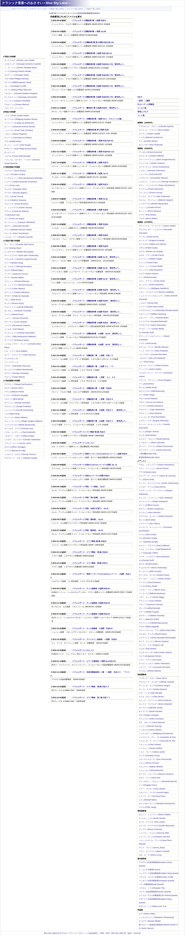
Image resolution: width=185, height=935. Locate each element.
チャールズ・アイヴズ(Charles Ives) (18, 428)
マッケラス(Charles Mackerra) (151, 406)
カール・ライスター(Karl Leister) (152, 822)
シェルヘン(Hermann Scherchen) (152, 171)
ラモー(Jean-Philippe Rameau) (16, 79)
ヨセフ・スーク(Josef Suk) (149, 778)
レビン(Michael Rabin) (148, 800)
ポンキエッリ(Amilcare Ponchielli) (17, 311)
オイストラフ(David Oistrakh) (150, 711)
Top (50, 13)
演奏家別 (96, 13)
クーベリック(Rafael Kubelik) (150, 259)
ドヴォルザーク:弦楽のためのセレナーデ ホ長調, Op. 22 (94, 465)
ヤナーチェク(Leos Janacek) (15, 322)
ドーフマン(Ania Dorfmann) (150, 582)
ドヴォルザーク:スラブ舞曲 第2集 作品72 (88, 432)
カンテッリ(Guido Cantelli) (149, 134)
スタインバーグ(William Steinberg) (152, 314)
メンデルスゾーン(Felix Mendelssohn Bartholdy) (23, 178)
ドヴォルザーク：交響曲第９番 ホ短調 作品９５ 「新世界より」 (99, 410)
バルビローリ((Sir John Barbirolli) (152, 358)
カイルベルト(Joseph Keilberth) (151, 156)
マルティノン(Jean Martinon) (150, 413)
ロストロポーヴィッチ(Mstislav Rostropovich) (157, 803)
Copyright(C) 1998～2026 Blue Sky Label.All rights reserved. (114, 933)
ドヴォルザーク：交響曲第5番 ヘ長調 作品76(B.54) (92, 141)
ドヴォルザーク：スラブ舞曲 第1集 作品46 (89, 541)
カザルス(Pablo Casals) (148, 248)
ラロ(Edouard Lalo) (12, 215)
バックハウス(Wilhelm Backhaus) (152, 593)
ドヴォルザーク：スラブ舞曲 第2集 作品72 (90, 563)
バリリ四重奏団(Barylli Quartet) (151, 884)
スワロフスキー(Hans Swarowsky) (152, 325)
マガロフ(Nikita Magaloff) (149, 627)
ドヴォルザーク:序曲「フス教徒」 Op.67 (88, 487)
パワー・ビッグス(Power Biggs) (151, 597)
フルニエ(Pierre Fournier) (149, 763)
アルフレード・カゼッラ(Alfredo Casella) (20, 458)
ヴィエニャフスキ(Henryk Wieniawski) (19, 333)
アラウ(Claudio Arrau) (147, 472)
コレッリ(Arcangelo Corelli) (15, 86)
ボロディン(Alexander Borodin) (16, 226)
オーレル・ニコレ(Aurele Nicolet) (152, 818)
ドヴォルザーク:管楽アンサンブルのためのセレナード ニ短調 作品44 (99, 454)
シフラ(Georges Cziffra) (148, 553)
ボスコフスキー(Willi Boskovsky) (152, 391)
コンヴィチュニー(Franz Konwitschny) (154, 167)
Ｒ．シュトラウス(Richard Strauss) (18, 285)
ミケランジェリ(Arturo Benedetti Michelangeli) (157, 638)
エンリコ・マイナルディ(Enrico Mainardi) (155, 704)
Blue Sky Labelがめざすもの (55, 933)
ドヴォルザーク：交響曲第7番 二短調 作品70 (90, 184)
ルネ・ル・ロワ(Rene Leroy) (150, 855)
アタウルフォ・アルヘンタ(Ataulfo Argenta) (156, 126)
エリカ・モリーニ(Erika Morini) (151, 697)
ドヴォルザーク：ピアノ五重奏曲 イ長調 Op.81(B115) (94, 661)
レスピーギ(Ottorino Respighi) (16, 395)
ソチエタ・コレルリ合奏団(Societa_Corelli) (156, 877)
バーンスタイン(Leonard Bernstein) (153, 354)
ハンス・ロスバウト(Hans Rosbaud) (153, 351)
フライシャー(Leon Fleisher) (150, 601)
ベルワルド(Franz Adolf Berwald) (17, 156)
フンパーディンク (11, 362)
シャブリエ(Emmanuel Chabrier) (17, 325)
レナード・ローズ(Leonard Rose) (152, 796)
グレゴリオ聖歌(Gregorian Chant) (17, 82)
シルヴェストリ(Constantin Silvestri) (153, 178)
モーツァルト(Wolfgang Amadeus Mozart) (21, 119)
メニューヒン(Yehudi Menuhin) (151, 770)
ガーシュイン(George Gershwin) (17, 403)
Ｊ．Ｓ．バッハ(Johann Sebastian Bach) (20, 68)
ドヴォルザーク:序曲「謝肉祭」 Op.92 (87, 519)
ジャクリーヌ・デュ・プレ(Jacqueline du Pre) (157, 737)
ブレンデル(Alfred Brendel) (149, 608)
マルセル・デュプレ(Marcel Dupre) (153, 634)
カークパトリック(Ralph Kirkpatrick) (153, 501)
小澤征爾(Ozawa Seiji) (148, 454)
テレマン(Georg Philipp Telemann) (18, 90)
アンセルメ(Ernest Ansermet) (150, 152)
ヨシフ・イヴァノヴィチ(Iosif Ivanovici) (20, 355)
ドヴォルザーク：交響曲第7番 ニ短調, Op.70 (90, 173)
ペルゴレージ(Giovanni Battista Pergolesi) (21, 93)
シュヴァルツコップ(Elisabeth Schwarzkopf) (156, 917)
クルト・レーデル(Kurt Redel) (151, 266)
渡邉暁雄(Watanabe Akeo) (149, 457)
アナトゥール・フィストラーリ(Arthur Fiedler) (157, 226)
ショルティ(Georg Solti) (148, 303)
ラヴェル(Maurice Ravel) (14, 392)
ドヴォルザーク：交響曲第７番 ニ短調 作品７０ (92, 355)
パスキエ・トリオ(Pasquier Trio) (152, 888)
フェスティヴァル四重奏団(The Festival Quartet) (158, 895)
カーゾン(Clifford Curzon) (149, 505)
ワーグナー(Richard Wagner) (15, 193)
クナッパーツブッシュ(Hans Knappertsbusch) (157, 159)
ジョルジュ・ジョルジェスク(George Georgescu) (158, 182)
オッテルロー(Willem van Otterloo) (152, 244)
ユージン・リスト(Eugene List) (151, 645)
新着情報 (81, 13)
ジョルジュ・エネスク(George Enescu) (20, 454)
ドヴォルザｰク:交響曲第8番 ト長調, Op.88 (89, 31)
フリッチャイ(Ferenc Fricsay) (150, 193)
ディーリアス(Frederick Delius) (16, 340)
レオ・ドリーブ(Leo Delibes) (15, 351)
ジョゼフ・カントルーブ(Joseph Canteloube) (22, 440)
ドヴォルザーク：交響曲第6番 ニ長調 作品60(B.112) (93, 152)
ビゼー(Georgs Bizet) (12, 248)
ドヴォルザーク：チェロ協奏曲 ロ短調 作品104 (91, 588)
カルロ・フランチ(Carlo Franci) (151, 255)
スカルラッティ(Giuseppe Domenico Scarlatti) (22, 64)
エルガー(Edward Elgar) (13, 270)
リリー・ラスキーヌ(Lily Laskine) (152, 789)
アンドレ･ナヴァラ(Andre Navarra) (153, 689)
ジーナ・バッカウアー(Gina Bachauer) (154, 557)
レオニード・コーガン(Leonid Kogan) (154, 792)
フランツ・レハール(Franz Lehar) (17, 443)
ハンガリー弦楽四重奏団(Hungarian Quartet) (156, 881)
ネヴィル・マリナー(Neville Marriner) (153, 347)
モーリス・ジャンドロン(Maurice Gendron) (156, 774)
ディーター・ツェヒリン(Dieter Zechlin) (155, 579)
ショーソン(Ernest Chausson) (16, 318)
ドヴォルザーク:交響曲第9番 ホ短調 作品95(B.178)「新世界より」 (98, 64)
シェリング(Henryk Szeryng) (150, 726)
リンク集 (141, 115)
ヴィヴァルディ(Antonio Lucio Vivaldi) (19, 60)
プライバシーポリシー (77, 933)
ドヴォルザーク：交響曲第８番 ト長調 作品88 (92, 388)
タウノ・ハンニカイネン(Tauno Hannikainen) (157, 185)
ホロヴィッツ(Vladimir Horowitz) (152, 616)
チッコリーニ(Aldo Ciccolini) (150, 571)
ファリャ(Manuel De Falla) (15, 451)
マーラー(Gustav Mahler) (14, 278)
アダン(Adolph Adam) (12, 141)
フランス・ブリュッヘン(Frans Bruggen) (155, 380)
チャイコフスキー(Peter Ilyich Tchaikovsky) (21, 255)
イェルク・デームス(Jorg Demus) (152, 487)
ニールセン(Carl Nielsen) (14, 329)
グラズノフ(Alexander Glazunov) (17, 366)
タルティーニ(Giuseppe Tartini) (16, 75)
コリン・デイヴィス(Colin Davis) (152, 281)
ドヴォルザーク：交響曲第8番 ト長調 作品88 (90, 210)
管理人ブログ (142, 112)
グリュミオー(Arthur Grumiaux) (151, 719)
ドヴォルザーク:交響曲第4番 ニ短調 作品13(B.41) (92, 53)
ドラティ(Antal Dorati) (147, 343)
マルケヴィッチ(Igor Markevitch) (152, 410)
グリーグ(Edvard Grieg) (13, 263)
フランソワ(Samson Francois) (151, 604)
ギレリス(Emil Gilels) (147, 520)
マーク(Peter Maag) (147, 395)
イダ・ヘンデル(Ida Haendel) (150, 693)
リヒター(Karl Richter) (147, 435)
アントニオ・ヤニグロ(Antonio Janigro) (154, 686)
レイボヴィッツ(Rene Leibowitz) (152, 443)
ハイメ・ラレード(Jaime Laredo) (152, 752)
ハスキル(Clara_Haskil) (148, 586)
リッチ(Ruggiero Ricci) (148, 785)
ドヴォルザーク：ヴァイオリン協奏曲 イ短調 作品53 (94, 639)
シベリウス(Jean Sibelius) (14, 289)
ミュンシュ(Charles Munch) (150, 207)
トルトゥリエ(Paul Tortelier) (150, 745)
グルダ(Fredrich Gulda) (148, 538)
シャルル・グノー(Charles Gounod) (18, 237)
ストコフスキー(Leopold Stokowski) (153, 321)
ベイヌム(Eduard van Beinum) (151, 137)
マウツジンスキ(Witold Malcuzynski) (153, 623)
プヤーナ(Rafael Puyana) (149, 612)
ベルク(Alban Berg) (12, 414)
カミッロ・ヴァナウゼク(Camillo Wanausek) (156, 826)
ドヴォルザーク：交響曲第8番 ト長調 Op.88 (90, 199)
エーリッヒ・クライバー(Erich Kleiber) (154, 130)
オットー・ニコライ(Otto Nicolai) (17, 145)
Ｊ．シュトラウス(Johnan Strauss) (18, 207)
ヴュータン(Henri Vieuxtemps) (16, 233)
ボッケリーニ (9, 152)
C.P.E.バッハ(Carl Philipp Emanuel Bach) (20, 149)
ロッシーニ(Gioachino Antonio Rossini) (19, 127)
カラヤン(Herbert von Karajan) (151, 251)
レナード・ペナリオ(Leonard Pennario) (154, 667)
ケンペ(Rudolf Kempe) (148, 277)
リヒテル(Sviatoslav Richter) (150, 656)
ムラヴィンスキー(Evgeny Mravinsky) (154, 421)
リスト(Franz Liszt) (12, 185)
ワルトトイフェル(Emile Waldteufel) (18, 307)
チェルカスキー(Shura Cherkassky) (153, 568)
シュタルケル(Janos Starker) (150, 730)
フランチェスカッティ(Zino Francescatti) (155, 759)
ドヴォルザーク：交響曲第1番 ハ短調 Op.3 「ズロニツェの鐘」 (97, 119)
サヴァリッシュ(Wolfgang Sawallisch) (154, 288)
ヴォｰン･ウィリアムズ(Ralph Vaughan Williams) (23, 421)
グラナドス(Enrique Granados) (16, 373)
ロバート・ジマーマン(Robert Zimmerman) (156, 446)
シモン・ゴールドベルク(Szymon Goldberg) (156, 292)
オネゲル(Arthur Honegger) (15, 447)
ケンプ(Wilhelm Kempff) (148, 542)
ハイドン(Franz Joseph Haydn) (16, 115)
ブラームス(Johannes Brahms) (16, 211)
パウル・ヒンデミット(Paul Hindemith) (19, 432)
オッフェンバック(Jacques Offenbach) (19, 222)
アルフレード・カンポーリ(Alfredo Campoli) (156, 682)
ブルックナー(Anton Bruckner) (16, 204)
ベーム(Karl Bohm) (146, 384)
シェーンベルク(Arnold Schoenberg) (18, 410)
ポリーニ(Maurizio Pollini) (149, 619)
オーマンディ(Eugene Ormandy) (152, 240)
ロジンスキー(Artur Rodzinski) (151, 145)
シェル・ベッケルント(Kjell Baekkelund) (155, 549)
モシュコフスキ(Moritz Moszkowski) (18, 370)
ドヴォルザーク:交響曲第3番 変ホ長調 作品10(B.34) (93, 42)
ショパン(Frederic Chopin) (14, 174)
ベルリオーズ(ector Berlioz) (15, 171)
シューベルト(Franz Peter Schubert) (18, 130)
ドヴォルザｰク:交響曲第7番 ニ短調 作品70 (89, 20)
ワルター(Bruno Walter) (148, 218)
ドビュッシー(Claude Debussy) (16, 281)
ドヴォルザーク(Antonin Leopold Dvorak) (20, 259)
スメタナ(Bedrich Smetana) (15, 200)
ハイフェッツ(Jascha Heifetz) (150, 748)
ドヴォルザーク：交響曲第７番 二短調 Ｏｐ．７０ (93, 366)
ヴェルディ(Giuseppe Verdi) (15, 189)
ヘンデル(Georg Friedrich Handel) (17, 71)
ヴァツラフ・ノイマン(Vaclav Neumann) (155, 450)
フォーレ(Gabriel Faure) (14, 314)
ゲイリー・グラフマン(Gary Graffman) (154, 546)
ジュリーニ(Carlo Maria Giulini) (151, 307)
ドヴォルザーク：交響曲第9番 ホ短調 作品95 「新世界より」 (96, 290)
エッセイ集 (141, 108)
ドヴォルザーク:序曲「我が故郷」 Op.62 (88, 497)
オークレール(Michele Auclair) (151, 708)
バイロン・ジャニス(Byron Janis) (152, 590)
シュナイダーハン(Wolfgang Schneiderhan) (156, 733)
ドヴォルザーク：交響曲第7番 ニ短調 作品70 (90, 163)
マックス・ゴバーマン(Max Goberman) (154, 196)
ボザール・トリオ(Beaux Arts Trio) (152, 906)
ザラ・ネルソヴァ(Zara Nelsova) (152, 722)
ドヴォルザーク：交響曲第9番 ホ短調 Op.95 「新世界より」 (96, 257)
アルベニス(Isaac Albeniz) (14, 377)
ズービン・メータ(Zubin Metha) (151, 329)
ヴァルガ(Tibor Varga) (147, 807)
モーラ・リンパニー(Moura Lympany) (154, 641)
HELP (139, 97)
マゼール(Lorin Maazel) (148, 398)
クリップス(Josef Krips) (148, 263)
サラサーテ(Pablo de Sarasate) (16, 296)
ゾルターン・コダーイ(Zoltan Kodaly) (19, 436)
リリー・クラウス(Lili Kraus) (150, 660)
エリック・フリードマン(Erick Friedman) (155, 700)
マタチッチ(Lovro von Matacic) (151, 402)
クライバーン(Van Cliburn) (149, 524)
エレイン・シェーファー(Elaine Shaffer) (155, 815)
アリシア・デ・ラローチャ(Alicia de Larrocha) (157, 476)
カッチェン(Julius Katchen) (149, 512)
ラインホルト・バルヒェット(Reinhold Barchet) (158, 781)
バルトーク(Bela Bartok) (14, 399)
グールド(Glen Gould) (147, 534)
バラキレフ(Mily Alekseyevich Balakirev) (20, 336)
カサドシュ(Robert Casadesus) (151, 509)
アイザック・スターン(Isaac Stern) (153, 678)
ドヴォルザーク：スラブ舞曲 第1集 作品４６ (90, 687)
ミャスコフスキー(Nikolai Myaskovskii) (19, 425)
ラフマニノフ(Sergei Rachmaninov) (18, 384)
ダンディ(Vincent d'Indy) (14, 303)
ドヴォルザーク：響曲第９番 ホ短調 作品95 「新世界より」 (96, 108)
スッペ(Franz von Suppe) (14, 219)
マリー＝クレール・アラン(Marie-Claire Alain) (157, 630)
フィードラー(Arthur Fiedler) (150, 369)
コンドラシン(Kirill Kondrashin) (151, 285)
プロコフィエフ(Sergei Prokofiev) (17, 406)
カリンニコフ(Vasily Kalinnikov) (16, 292)
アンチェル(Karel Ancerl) (149, 237)
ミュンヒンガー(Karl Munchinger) (152, 417)
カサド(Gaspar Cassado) (149, 715)
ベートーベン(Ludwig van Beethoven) (19, 123)
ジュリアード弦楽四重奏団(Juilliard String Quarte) (159, 873)
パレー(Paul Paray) (146, 362)
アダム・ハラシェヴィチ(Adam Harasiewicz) (156, 465)
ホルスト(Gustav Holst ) (13, 388)
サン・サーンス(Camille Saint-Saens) (19, 244)
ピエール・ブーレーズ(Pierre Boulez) (153, 365)
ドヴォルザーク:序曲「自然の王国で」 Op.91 (90, 508)
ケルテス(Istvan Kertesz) (148, 274)
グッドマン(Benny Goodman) (150, 829)
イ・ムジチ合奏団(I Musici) (149, 870)
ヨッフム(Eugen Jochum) (149, 432)
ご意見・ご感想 (143, 101)
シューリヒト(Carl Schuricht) (150, 174)
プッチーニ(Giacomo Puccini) (16, 274)
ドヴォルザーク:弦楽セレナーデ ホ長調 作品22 (91, 476)
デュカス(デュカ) (11, 358)
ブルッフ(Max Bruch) (12, 300)
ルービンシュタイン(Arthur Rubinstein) (154, 663)
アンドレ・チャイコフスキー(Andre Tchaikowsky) (158, 483)
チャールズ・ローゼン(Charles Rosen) (154, 575)
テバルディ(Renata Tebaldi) (150, 921)
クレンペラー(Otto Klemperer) (151, 270)
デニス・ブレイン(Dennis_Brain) (152, 848)
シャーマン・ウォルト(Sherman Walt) (154, 833)
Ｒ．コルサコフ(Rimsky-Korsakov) (18, 266)
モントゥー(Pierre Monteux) (150, 211)
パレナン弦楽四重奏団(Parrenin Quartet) (155, 892)
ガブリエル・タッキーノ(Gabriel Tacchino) (156, 516)
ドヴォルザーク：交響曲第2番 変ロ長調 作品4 (90, 130)
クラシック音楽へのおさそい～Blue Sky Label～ (36, 3)
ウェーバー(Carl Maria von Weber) (18, 138)
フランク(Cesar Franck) (13, 196)
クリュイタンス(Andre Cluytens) (152, 163)
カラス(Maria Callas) (147, 914)
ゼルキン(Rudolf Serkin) (148, 564)
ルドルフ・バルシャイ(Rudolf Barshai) (154, 439)
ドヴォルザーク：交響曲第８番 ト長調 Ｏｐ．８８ (93, 377)
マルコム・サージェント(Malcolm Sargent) (156, 200)
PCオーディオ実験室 (145, 104)
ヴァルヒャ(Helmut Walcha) (150, 671)
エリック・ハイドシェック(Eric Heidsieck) (156, 498)
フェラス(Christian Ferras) (149, 756)
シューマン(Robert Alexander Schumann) (20, 182)
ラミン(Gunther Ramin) (148, 141)
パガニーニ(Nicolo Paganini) (15, 134)
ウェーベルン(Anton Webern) (16, 417)
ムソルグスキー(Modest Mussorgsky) (19, 252)
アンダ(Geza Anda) (146, 479)
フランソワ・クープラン (14, 108)
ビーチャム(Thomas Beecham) (151, 189)
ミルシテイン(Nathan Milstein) (151, 767)
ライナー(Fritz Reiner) (147, 215)
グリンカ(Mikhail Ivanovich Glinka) (18, 230)
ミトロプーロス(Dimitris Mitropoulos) (153, 204)
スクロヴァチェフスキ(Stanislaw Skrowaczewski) (158, 310)
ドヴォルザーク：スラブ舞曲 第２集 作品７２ (91, 697)
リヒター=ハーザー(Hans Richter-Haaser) (155, 652)
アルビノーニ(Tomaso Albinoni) (16, 104)
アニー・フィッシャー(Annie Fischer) (154, 468)
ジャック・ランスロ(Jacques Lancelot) (154, 837)
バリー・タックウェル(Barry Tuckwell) (154, 851)
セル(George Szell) (146, 332)
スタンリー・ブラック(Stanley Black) (154, 318)
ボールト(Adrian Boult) (148, 387)
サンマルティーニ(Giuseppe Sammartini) (20, 97)
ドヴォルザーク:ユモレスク (83, 443)
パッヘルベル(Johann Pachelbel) (17, 101)
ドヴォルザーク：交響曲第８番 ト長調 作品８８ (92, 399)
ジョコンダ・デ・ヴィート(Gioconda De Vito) (157, 741)
